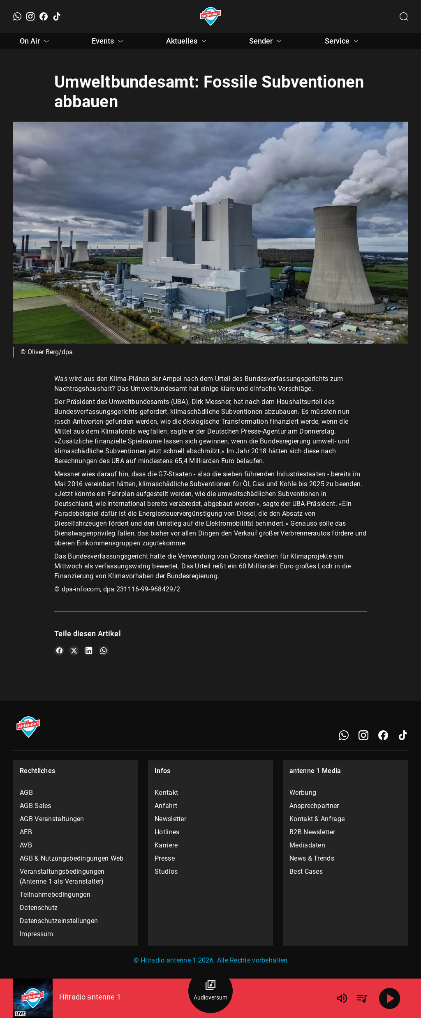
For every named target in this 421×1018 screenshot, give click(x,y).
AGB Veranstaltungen (52, 819)
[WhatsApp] (17, 16)
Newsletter (170, 819)
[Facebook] (43, 16)
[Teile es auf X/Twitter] (74, 651)
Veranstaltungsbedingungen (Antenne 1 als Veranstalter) (62, 876)
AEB (26, 832)
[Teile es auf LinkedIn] (89, 651)
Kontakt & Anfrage (317, 819)
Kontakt (166, 792)
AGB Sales (35, 806)
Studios (166, 871)
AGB (26, 792)
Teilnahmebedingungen (55, 894)
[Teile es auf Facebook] (59, 651)
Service (343, 41)
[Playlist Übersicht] (361, 998)
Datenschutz (39, 908)
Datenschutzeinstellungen (59, 921)
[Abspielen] (389, 998)
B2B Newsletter (312, 832)
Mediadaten (307, 845)
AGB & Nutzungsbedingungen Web (72, 858)
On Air (35, 41)
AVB (26, 845)
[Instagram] (30, 16)
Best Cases (306, 871)
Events (108, 41)
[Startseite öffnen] (210, 16)
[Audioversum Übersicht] (210, 991)
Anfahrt (166, 806)
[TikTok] (57, 16)
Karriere (166, 845)
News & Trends (311, 858)
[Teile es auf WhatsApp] (104, 651)
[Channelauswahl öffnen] (404, 16)
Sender (266, 41)
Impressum (36, 934)
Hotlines (167, 832)
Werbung (302, 792)
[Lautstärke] (342, 998)
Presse (165, 858)
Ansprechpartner (314, 806)
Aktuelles (187, 41)
